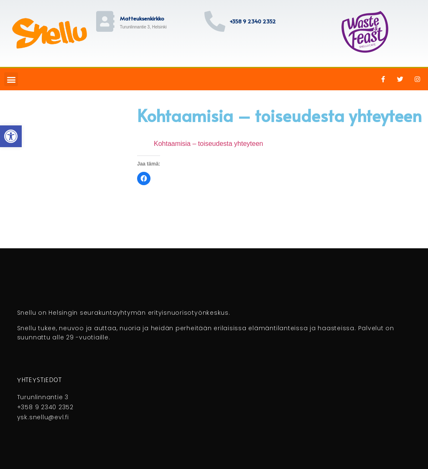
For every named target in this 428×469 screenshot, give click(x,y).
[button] (11, 79)
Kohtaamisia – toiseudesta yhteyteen (208, 143)
